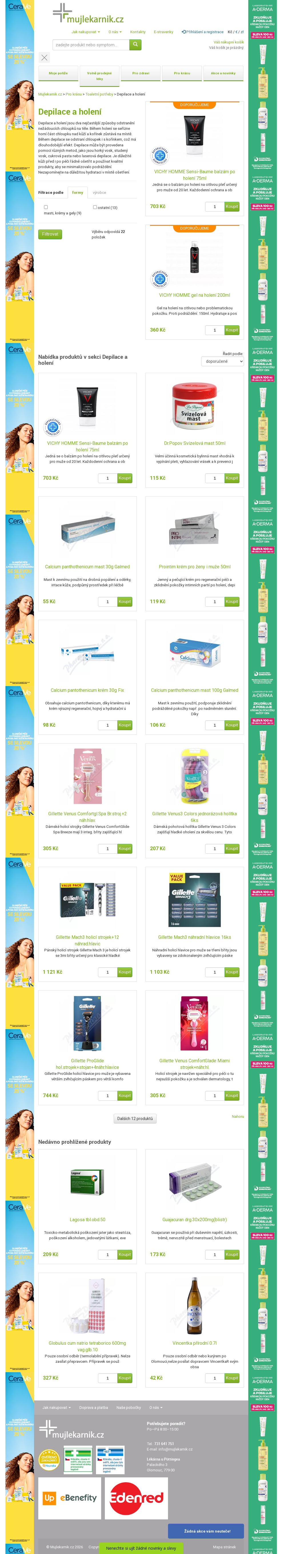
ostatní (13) (107, 208)
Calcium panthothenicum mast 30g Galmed (87, 566)
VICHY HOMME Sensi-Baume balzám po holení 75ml (194, 175)
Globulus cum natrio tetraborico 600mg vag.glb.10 (87, 1346)
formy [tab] (77, 192)
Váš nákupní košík (229, 42)
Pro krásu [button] (182, 73)
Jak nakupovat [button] (86, 32)
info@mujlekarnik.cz (176, 1449)
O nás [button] (115, 32)
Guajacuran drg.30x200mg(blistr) (195, 1219)
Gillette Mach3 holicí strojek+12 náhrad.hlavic (87, 941)
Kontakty (137, 32)
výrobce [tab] (99, 192)
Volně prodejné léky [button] (99, 76)
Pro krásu (74, 94)
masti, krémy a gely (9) (62, 213)
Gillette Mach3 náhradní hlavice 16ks (194, 937)
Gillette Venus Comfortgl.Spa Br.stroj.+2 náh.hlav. (87, 817)
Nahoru (238, 1116)
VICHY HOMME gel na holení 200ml (194, 295)
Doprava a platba (93, 1407)
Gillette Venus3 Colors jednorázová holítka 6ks (194, 817)
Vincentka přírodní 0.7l (195, 1343)
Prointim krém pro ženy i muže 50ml (195, 566)
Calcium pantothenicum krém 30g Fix (87, 690)
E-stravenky (163, 32)
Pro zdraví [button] (140, 73)
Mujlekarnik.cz (50, 94)
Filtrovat (50, 234)
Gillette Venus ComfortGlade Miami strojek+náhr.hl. (194, 1064)
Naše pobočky (129, 1407)
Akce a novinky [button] (223, 73)
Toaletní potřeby (99, 94)
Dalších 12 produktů (135, 1118)
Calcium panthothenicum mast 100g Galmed (194, 690)
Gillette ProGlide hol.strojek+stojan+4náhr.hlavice (87, 1064)
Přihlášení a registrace (202, 32)
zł (242, 32)
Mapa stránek (224, 1547)
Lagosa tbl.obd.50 (87, 1219)
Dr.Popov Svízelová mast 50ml (194, 443)
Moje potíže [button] (58, 73)
